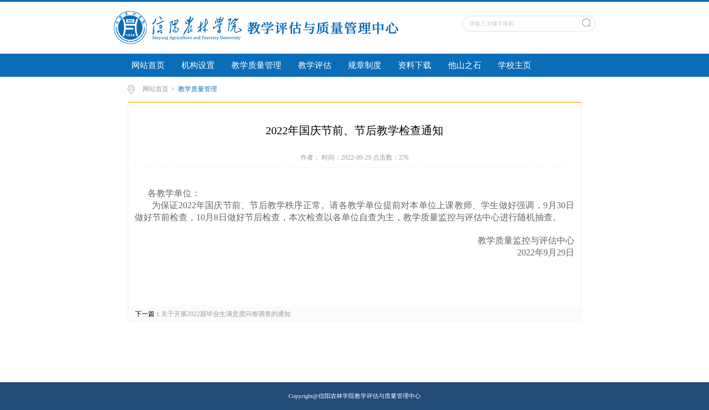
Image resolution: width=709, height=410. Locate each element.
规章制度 (364, 65)
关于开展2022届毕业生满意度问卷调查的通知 (226, 314)
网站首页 (148, 65)
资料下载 (414, 65)
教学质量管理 (256, 65)
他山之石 (464, 65)
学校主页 (514, 65)
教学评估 (314, 65)
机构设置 (198, 65)
